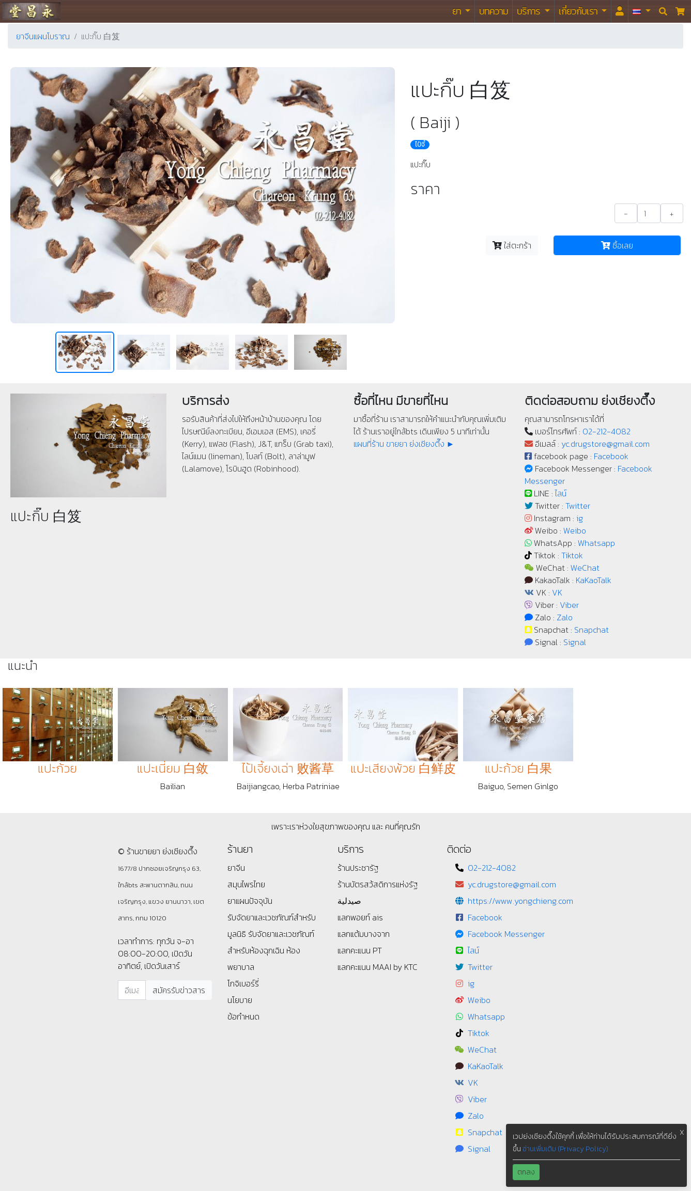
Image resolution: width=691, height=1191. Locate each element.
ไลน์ (560, 493)
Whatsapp (596, 543)
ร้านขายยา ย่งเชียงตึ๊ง (31, 11)
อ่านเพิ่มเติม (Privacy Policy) (565, 1148)
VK (557, 592)
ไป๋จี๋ (420, 144)
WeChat (585, 567)
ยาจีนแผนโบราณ (43, 36)
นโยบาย (239, 1000)
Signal (574, 642)
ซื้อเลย (617, 245)
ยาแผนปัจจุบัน (249, 901)
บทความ (493, 11)
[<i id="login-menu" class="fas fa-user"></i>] (619, 11)
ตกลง (526, 1172)
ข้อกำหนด (243, 1016)
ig (579, 518)
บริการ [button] (529, 11)
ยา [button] (457, 11)
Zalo (565, 617)
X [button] (682, 1132)
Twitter (577, 505)
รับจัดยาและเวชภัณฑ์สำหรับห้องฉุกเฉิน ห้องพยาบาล (270, 950)
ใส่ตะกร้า (512, 245)
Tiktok (572, 555)
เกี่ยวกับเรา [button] (579, 11)
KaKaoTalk (593, 580)
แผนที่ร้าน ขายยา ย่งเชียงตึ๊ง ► (404, 443)
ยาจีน (236, 867)
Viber (569, 605)
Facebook (611, 456)
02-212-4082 (606, 431)
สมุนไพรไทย (246, 884)
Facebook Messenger (506, 934)
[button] (641, 11)
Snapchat (591, 629)
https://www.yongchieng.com (520, 901)
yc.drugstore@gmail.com (605, 443)
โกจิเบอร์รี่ (243, 983)
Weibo (574, 530)
